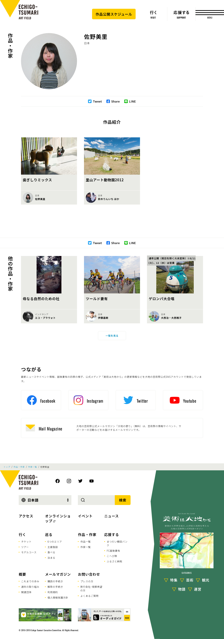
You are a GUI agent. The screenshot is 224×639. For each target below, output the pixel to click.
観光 (205, 579)
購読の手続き (55, 581)
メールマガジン (58, 574)
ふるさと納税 (114, 561)
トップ (7, 467)
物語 (182, 589)
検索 (122, 500)
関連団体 (26, 592)
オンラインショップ (58, 518)
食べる (51, 552)
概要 (22, 574)
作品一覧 (85, 541)
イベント (85, 515)
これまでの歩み (30, 581)
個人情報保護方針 (57, 597)
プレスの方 (86, 581)
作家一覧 (32, 467)
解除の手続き (55, 586)
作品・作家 (10, 45)
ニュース (111, 515)
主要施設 (52, 547)
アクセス (26, 515)
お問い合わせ (89, 574)
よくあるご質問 (89, 596)
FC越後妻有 (113, 550)
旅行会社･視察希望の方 (91, 588)
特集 (173, 579)
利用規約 (52, 592)
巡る (48, 534)
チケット (26, 541)
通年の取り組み (30, 586)
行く (22, 534)
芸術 (189, 579)
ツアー (25, 547)
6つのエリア (54, 541)
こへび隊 (112, 556)
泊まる (51, 557)
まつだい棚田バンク (117, 543)
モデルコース (29, 552)
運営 (197, 589)
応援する (111, 534)
